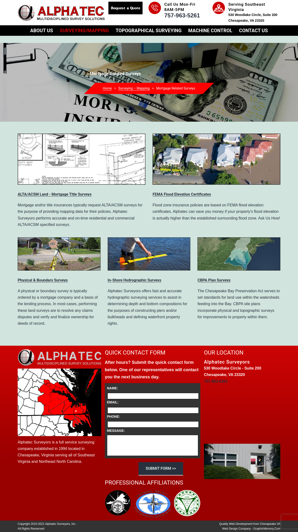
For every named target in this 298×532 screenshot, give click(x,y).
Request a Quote (125, 8)
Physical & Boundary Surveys (43, 280)
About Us (41, 30)
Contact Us (253, 30)
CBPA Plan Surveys (213, 280)
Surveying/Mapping (84, 30)
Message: (116, 431)
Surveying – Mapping (134, 88)
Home (107, 88)
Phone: (113, 416)
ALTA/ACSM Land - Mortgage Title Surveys (55, 194)
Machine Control (210, 30)
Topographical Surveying (148, 30)
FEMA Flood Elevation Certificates (182, 194)
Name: (112, 388)
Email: (112, 402)
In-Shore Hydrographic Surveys (134, 280)
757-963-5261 (182, 15)
